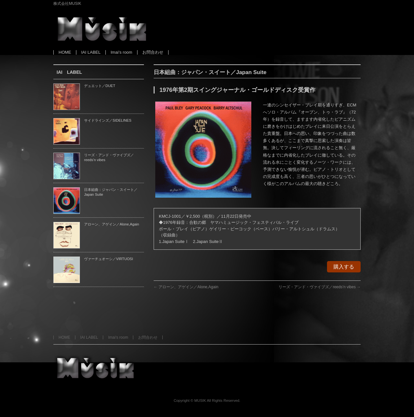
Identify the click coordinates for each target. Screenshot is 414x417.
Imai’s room (118, 337)
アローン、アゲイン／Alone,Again (186, 287)
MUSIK (200, 400)
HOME (64, 337)
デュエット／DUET (99, 86)
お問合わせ (148, 337)
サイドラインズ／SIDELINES (107, 120)
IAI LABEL (89, 337)
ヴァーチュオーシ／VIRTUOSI (108, 259)
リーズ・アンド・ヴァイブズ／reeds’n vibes (319, 287)
